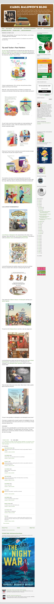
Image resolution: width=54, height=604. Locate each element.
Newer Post (4, 527)
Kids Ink (18, 361)
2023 (39, 201)
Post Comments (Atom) (11, 530)
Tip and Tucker (5, 50)
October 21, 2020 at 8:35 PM (9, 493)
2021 (39, 204)
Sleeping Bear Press (20, 442)
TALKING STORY (16, 30)
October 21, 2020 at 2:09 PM (9, 458)
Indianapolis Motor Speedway (15, 363)
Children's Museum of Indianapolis (17, 299)
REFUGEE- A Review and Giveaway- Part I (14, 595)
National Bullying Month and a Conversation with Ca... (44, 217)
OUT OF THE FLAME (18, 28)
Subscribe (44, 91)
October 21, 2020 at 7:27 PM (9, 480)
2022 (39, 203)
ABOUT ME (39, 28)
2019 (39, 235)
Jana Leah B (7, 476)
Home (3, 28)
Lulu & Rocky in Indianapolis (8, 234)
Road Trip (4, 52)
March (40, 230)
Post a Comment (6, 523)
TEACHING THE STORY (6, 30)
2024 (39, 200)
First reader (15, 441)
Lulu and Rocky (28, 441)
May (40, 227)
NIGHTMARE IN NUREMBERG (30, 28)
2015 (39, 241)
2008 (39, 251)
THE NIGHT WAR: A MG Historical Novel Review (12, 533)
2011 (39, 247)
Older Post (32, 527)
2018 (39, 236)
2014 (39, 242)
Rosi (5, 516)
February (40, 231)
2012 (39, 245)
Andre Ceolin (6, 53)
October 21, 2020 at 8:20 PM (9, 486)
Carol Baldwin (7, 455)
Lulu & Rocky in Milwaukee (22, 236)
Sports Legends (5, 301)
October (40, 210)
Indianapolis (23, 441)
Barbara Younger (8, 503)
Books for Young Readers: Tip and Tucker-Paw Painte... (45, 214)
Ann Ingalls (14, 52)
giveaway (19, 441)
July (40, 224)
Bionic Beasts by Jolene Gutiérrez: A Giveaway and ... (45, 219)
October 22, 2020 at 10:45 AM (10, 506)
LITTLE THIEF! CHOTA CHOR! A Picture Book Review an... (44, 212)
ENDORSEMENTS (47, 28)
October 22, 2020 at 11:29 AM (10, 512)
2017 (39, 238)
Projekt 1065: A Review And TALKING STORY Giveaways (16, 589)
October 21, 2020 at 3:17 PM (9, 465)
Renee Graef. (25, 237)
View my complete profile (41, 118)
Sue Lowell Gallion (23, 52)
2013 (39, 244)
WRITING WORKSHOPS (26, 30)
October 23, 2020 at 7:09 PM (9, 521)
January (40, 233)
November (41, 208)
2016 (39, 239)
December (41, 207)
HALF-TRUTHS (9, 28)
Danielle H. (6, 461)
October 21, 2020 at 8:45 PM (9, 500)
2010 (39, 248)
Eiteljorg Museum (14, 329)
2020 (39, 206)
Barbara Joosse (10, 237)
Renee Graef (14, 442)
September (41, 221)
